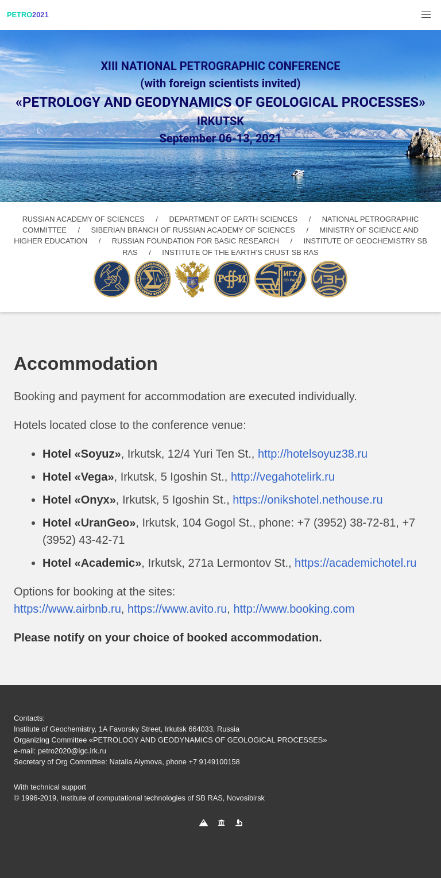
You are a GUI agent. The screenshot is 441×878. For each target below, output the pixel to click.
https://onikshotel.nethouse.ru (307, 499)
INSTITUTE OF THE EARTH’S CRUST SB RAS (240, 252)
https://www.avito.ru (177, 608)
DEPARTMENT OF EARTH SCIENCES (233, 219)
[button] (426, 15)
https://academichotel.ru (355, 562)
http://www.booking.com (293, 608)
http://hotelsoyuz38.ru (313, 453)
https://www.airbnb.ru (67, 608)
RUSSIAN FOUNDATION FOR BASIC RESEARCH (195, 241)
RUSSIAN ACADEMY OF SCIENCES (83, 219)
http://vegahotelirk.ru (283, 476)
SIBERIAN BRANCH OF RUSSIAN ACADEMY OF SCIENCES (193, 230)
